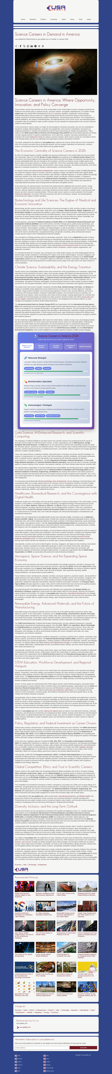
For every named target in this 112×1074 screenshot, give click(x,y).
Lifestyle (29, 1012)
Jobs (24, 865)
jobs (94, 840)
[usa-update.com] (56, 14)
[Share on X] (24, 46)
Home (23, 19)
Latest (64, 19)
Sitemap (48, 1064)
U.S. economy (56, 113)
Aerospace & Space (70, 346)
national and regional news (53, 711)
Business (33, 19)
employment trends (35, 137)
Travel (92, 1010)
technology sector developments (55, 481)
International (84, 1010)
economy (28, 842)
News (72, 19)
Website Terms (50, 1071)
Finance (43, 19)
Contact (48, 1061)
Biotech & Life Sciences (27, 346)
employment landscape (23, 194)
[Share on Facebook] (20, 46)
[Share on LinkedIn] (32, 46)
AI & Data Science (56, 346)
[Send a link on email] (39, 46)
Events (32, 1010)
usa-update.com (24, 1027)
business (18, 842)
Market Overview (85, 346)
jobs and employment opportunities (62, 690)
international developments (77, 593)
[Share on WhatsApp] (28, 46)
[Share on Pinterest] (35, 46)
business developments (45, 170)
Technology (32, 865)
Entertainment (41, 1010)
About (89, 19)
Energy (46, 1012)
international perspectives (67, 796)
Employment (42, 865)
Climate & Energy (41, 346)
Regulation (38, 1012)
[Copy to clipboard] (43, 46)
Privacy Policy (49, 1068)
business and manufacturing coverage (56, 642)
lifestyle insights (85, 796)
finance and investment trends (68, 245)
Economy (54, 19)
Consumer (54, 1012)
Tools (80, 19)
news (56, 796)
